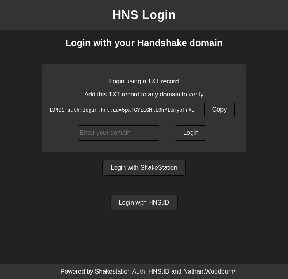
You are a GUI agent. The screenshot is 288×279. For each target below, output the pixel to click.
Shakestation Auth (120, 271)
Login (190, 132)
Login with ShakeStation (144, 167)
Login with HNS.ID (144, 202)
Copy (219, 109)
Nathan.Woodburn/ (209, 271)
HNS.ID (158, 271)
